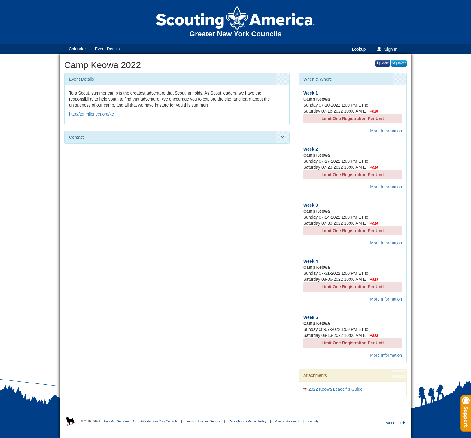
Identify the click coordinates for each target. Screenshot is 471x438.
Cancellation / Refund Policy (247, 421)
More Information (386, 130)
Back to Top (395, 422)
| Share (383, 63)
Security (313, 421)
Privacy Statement (287, 421)
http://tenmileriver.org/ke (91, 114)
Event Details (107, 48)
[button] (391, 49)
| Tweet (399, 63)
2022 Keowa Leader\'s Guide (335, 389)
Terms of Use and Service (203, 421)
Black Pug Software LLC (119, 421)
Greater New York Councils (159, 421)
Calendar (77, 48)
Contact (177, 137)
